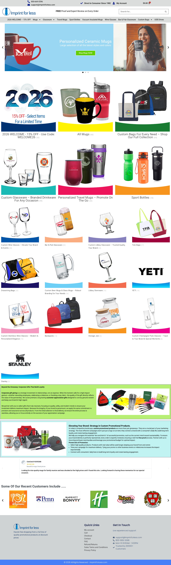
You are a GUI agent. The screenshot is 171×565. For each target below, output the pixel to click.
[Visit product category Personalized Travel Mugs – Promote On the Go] (85, 171)
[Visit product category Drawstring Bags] (20, 271)
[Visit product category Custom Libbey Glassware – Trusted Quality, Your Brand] (107, 227)
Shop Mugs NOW (85, 53)
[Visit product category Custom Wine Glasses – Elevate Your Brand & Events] (20, 227)
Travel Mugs (62, 19)
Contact (87, 539)
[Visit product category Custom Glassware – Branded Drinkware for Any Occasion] (28, 171)
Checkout (88, 536)
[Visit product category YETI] (151, 271)
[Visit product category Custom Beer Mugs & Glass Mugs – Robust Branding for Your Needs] (64, 272)
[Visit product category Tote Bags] (151, 226)
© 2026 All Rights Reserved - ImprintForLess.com (85, 562)
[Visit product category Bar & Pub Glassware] (64, 226)
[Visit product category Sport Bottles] (142, 169)
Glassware (49, 19)
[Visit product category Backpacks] (64, 317)
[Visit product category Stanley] (20, 362)
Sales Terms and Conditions (96, 547)
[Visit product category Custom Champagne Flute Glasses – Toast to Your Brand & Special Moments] (151, 318)
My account (89, 530)
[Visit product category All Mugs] (85, 106)
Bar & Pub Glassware (127, 19)
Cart (86, 533)
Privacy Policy (90, 550)
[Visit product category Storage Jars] (107, 317)
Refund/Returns (90, 544)
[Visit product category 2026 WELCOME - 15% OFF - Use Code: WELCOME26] (28, 108)
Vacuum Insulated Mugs (92, 19)
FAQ (86, 541)
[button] (2, 47)
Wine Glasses (110, 19)
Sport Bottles (74, 19)
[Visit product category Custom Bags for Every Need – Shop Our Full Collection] (142, 108)
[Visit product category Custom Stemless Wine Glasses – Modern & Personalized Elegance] (20, 318)
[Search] (141, 11)
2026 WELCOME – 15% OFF (19, 19)
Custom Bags (145, 19)
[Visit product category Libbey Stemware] (107, 271)
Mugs (37, 19)
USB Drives (159, 19)
